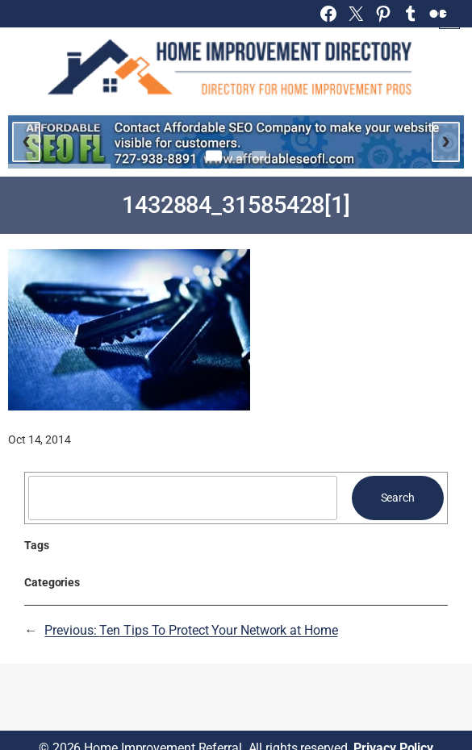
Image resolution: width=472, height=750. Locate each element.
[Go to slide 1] (214, 156)
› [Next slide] (445, 139)
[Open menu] (449, 18)
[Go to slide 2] (236, 155)
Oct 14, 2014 (39, 439)
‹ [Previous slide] (26, 139)
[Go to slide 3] (259, 155)
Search (398, 497)
